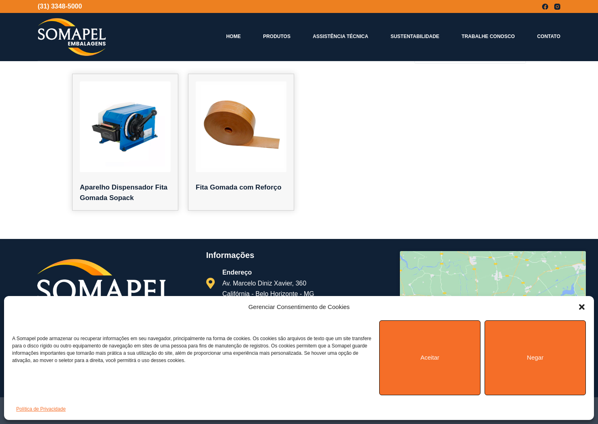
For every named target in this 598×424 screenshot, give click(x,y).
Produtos (276, 36)
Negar (535, 357)
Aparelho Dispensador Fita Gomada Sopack (123, 192)
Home (233, 36)
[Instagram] (557, 7)
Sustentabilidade (415, 36)
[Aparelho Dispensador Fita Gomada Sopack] (125, 126)
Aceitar (430, 357)
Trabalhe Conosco (488, 36)
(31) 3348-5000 (60, 6)
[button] (582, 307)
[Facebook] (545, 7)
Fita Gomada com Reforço (239, 187)
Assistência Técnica (340, 36)
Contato (548, 36)
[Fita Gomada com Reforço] (241, 126)
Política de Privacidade (41, 409)
